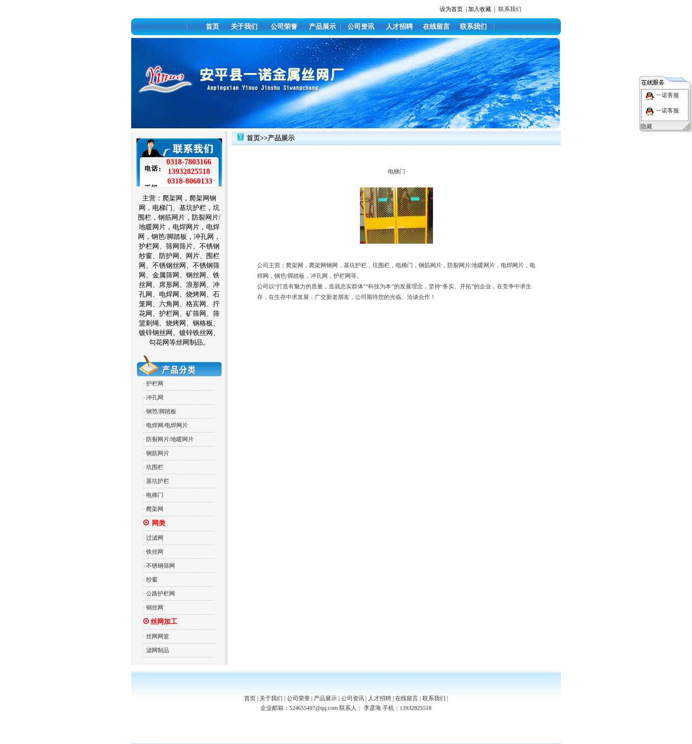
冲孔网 (154, 397)
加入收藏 (479, 9)
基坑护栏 (157, 481)
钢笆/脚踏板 (161, 411)
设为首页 (451, 9)
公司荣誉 (284, 26)
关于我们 (244, 26)
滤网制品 (157, 650)
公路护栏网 (160, 593)
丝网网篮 (157, 636)
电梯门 (154, 495)
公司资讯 (360, 26)
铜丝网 (154, 607)
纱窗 (152, 579)
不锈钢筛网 (160, 565)
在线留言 (436, 26)
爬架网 (154, 509)
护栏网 (154, 383)
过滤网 (154, 537)
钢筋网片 (157, 453)
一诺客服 (667, 95)
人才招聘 (399, 26)
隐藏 (646, 126)
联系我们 (509, 9)
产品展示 (322, 26)
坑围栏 (154, 467)
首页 (212, 26)
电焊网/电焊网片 (167, 425)
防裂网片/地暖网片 (170, 439)
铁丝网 (154, 551)
